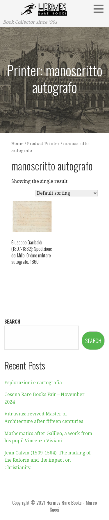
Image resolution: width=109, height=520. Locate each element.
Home (17, 143)
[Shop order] (66, 193)
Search (12, 321)
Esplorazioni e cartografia (33, 382)
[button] (100, 8)
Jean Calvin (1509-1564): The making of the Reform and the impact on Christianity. (47, 460)
